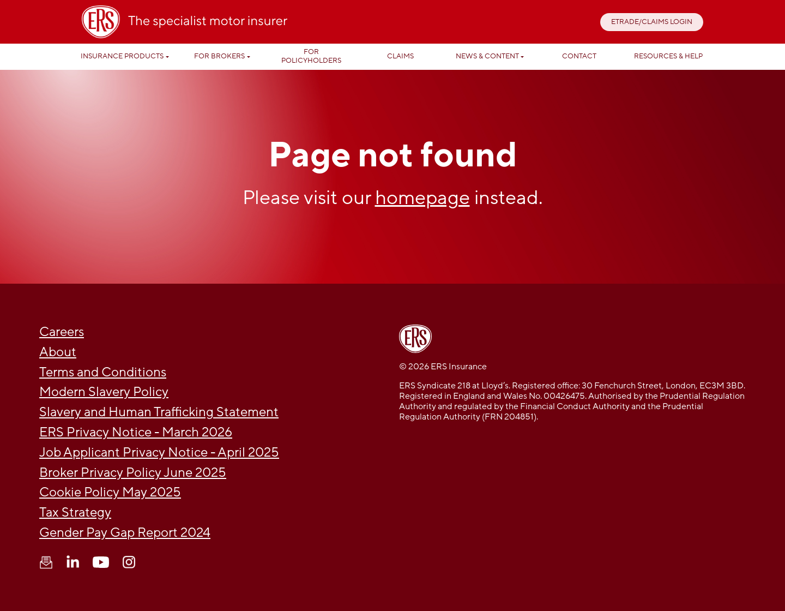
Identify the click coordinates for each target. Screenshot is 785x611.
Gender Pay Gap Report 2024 (124, 532)
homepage (422, 198)
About (57, 352)
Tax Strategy (75, 512)
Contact (579, 56)
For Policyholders (311, 56)
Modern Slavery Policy (103, 392)
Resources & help (668, 56)
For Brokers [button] (219, 56)
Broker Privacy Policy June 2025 (132, 472)
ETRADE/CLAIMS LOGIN (651, 22)
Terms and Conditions (102, 372)
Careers (61, 332)
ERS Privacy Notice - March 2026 (135, 432)
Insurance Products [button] (122, 56)
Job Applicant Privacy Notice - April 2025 (159, 452)
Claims (400, 56)
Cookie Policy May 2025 (110, 492)
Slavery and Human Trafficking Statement (159, 412)
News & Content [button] (487, 56)
